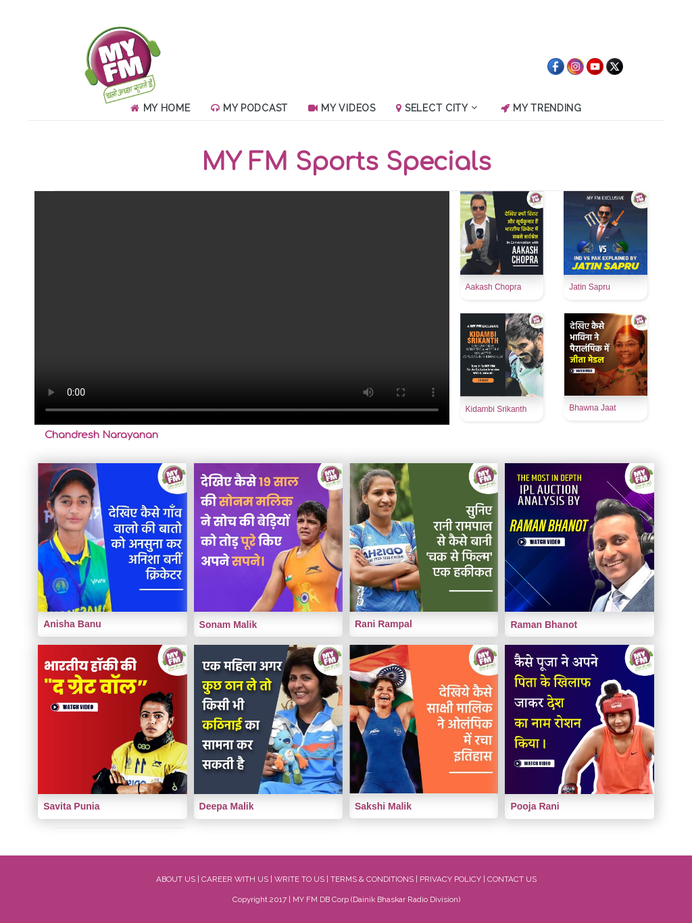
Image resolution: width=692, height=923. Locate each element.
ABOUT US (175, 879)
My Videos (342, 108)
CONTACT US (512, 879)
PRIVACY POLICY (450, 879)
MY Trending (541, 108)
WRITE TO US (299, 879)
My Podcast (249, 108)
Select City (437, 108)
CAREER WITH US (234, 879)
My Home (160, 108)
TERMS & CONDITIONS (372, 879)
